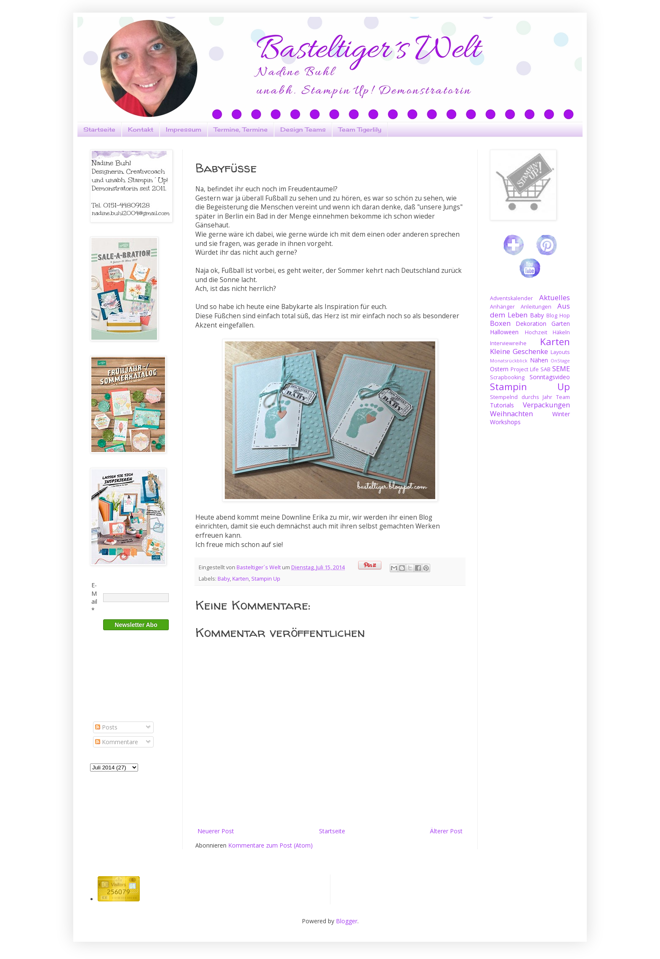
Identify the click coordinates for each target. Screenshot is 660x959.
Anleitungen (536, 306)
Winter (561, 414)
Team (563, 397)
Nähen (539, 360)
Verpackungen (546, 404)
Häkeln (561, 332)
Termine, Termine (241, 129)
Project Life (525, 369)
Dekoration (531, 324)
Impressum (183, 129)
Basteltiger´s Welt (259, 567)
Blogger (346, 921)
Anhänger (502, 306)
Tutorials (502, 405)
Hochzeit (536, 332)
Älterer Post (446, 831)
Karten (240, 578)
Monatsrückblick (508, 360)
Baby (224, 578)
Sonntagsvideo (550, 377)
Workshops (505, 422)
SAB (545, 369)
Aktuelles (554, 297)
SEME (561, 368)
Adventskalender (511, 298)
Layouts (560, 352)
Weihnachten (511, 413)
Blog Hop (558, 315)
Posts (106, 727)
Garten (560, 324)
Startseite (99, 129)
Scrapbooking (507, 377)
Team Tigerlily (359, 129)
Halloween (504, 332)
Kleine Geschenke (519, 351)
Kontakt (140, 129)
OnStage (560, 360)
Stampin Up (265, 578)
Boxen (500, 323)
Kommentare (116, 742)
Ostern (499, 369)
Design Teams (303, 129)
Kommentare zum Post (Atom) (270, 845)
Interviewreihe (508, 343)
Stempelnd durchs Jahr (521, 397)
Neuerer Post (215, 831)
